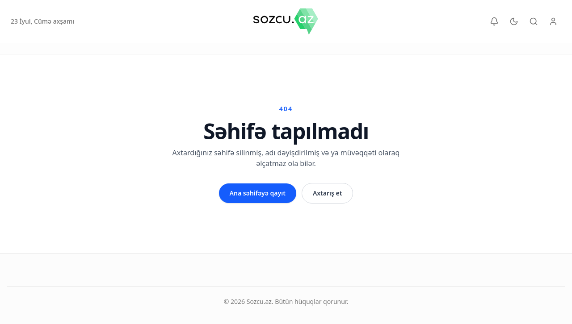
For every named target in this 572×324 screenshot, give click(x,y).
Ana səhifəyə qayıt (258, 193)
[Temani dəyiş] (514, 21)
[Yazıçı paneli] (553, 21)
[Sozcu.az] (286, 21)
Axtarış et (327, 193)
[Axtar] (534, 21)
